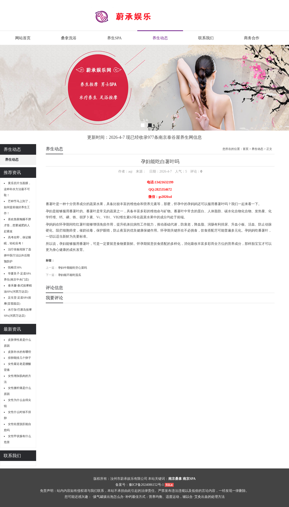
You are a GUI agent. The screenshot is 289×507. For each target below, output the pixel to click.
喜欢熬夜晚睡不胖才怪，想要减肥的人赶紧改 (17, 225)
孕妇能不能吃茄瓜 (69, 275)
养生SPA (114, 38)
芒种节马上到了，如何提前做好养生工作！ (17, 207)
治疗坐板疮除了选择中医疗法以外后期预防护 (17, 255)
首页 (246, 149)
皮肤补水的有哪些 (19, 352)
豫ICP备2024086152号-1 (146, 485)
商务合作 (251, 38)
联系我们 (206, 38)
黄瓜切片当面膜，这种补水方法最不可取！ (17, 189)
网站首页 (23, 38)
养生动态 (160, 38)
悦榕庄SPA (15, 267)
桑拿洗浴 (68, 38)
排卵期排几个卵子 (19, 358)
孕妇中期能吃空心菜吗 (72, 267)
